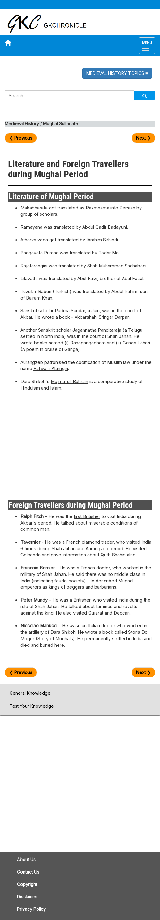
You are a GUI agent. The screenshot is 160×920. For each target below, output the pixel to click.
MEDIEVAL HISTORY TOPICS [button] (117, 73)
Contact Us (28, 872)
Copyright (27, 884)
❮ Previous (20, 137)
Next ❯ (143, 137)
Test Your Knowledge (32, 706)
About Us (26, 859)
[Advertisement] (80, 444)
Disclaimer (27, 896)
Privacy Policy (31, 909)
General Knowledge (30, 693)
